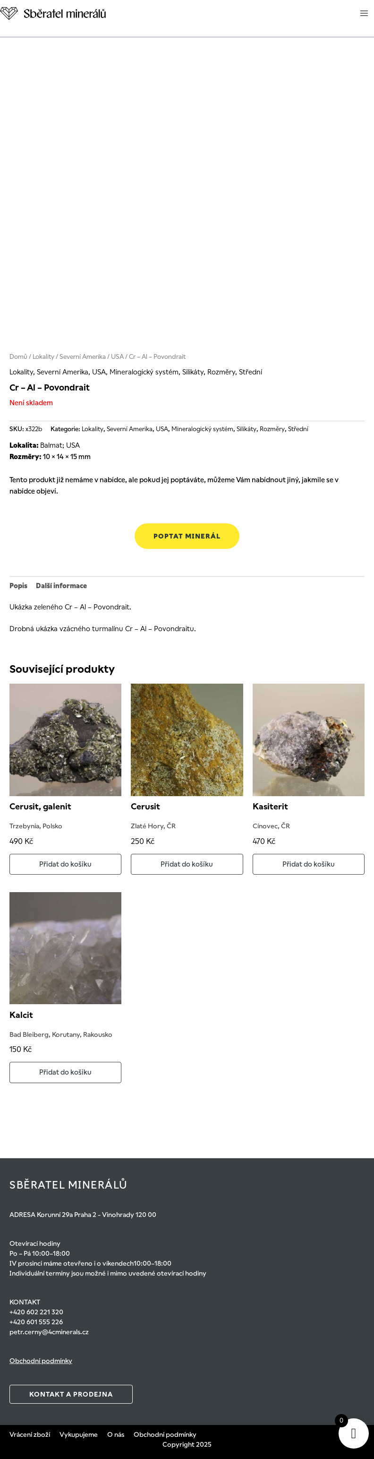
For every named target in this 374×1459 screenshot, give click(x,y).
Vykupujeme (79, 1434)
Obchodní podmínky (40, 1360)
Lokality (43, 356)
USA (117, 356)
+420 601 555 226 (36, 1322)
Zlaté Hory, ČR (153, 826)
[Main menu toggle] (364, 13)
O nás (115, 1434)
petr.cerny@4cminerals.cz (49, 1332)
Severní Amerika (83, 356)
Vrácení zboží (29, 1434)
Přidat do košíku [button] (65, 864)
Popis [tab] (18, 586)
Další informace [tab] (61, 586)
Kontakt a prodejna (71, 1394)
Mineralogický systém (144, 372)
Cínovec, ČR (271, 826)
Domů (18, 356)
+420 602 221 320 (36, 1312)
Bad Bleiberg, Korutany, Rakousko (60, 1034)
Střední (250, 372)
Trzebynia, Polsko (35, 826)
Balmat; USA (60, 445)
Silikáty (193, 372)
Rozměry (221, 372)
